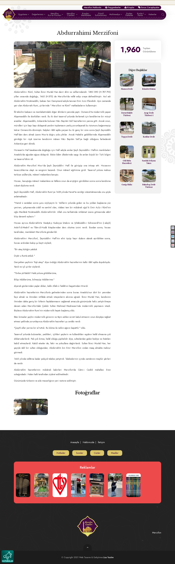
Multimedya (114, 14)
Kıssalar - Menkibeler (86, 14)
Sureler (79, 453)
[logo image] (87, 526)
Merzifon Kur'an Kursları (54, 14)
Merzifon (156, 532)
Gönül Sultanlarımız (101, 14)
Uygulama (22, 14)
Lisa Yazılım (108, 557)
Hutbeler (61, 453)
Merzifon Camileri (71, 14)
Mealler (114, 453)
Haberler (152, 14)
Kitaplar (129, 7)
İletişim (101, 442)
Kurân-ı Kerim (140, 14)
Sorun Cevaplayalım (148, 7)
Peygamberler (113, 7)
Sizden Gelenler (129, 14)
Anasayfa (74, 442)
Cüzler (97, 453)
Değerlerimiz (37, 14)
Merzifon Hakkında (92, 7)
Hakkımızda (88, 442)
